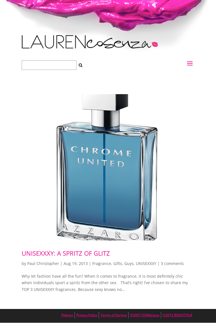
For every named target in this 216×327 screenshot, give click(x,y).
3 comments (172, 263)
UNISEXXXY (146, 263)
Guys (129, 263)
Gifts (117, 263)
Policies (67, 315)
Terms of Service (113, 315)
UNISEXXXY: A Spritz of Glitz (66, 253)
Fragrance (101, 263)
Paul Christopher (43, 263)
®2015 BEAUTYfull (177, 315)
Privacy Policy (86, 315)
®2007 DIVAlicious (144, 315)
